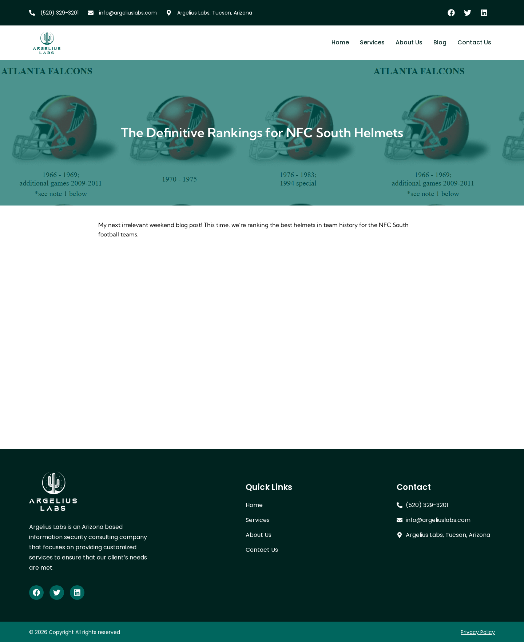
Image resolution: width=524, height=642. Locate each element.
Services (372, 42)
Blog (439, 42)
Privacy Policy (478, 632)
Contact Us (474, 42)
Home (340, 42)
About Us (409, 42)
